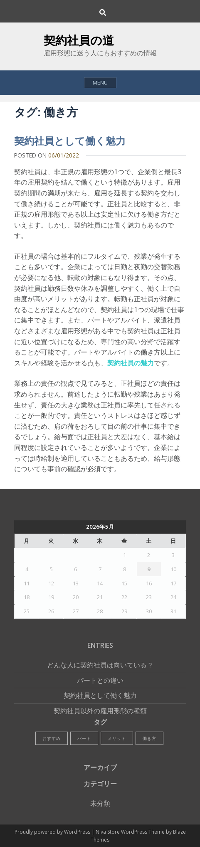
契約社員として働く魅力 (70, 140)
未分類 (100, 803)
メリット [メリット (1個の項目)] (117, 738)
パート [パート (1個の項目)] (84, 738)
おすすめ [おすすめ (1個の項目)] (51, 738)
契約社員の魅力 (130, 362)
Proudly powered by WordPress (53, 831)
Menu (100, 82)
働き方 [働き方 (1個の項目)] (149, 738)
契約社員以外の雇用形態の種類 (100, 710)
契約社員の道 (79, 40)
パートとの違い (100, 680)
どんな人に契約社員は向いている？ (100, 665)
